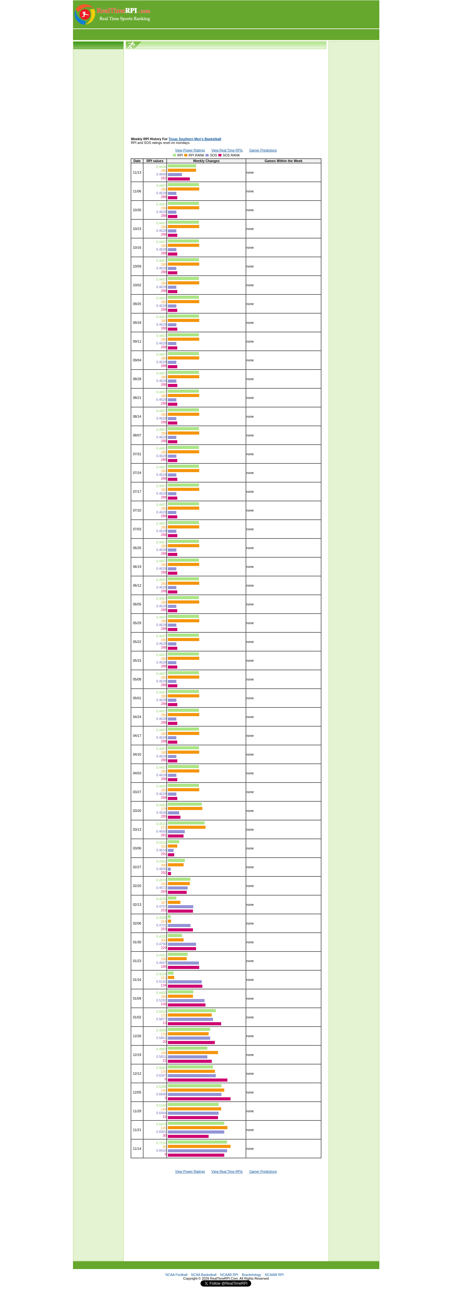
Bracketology (251, 1275)
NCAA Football (176, 1275)
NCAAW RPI (274, 1275)
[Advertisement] (265, 14)
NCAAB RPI (229, 1275)
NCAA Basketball (203, 1275)
